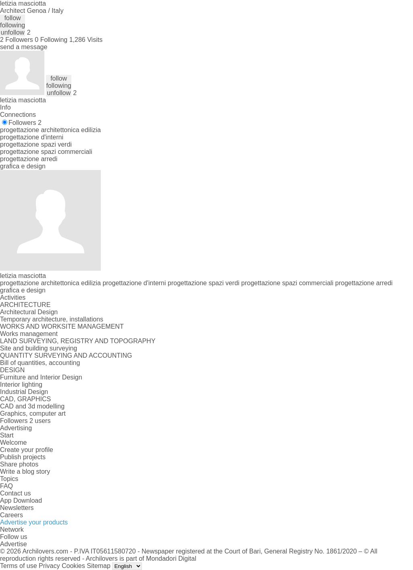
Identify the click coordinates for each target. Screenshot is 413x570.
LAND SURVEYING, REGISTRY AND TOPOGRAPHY (77, 341)
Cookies (73, 565)
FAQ (6, 486)
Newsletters (17, 507)
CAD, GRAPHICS (25, 399)
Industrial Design (24, 391)
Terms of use (18, 565)
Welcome (13, 442)
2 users (39, 420)
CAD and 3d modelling (32, 406)
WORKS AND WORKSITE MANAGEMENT (62, 326)
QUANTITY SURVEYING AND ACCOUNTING (66, 355)
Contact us (15, 493)
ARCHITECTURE (25, 304)
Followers (25, 122)
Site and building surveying (38, 348)
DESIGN (12, 370)
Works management (29, 333)
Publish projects (23, 457)
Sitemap (99, 565)
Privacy (49, 565)
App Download (21, 500)
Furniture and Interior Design (41, 377)
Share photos (19, 464)
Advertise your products (34, 522)
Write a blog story (25, 471)
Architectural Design (29, 312)
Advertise (13, 544)
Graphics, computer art (33, 413)
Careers (11, 515)
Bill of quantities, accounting (40, 362)
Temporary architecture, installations (51, 319)
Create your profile (26, 449)
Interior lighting (21, 384)
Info (5, 107)
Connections (18, 114)
